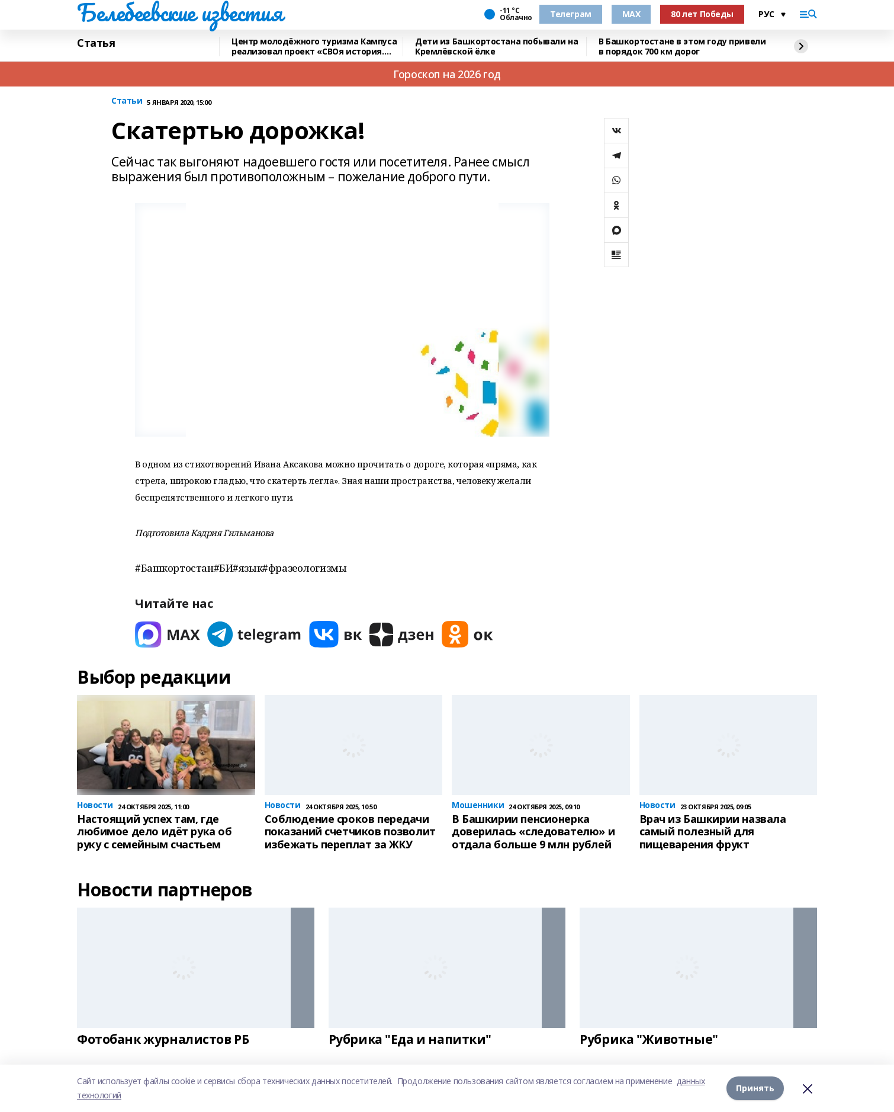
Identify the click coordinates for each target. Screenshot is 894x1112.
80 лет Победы (702, 14)
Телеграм (570, 14)
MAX (631, 14)
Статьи (126, 101)
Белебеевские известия (179, 12)
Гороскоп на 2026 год (447, 74)
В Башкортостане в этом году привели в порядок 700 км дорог (682, 46)
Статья (96, 43)
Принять (755, 1088)
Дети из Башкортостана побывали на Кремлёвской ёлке (496, 46)
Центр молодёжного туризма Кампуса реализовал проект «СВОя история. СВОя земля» (314, 46)
